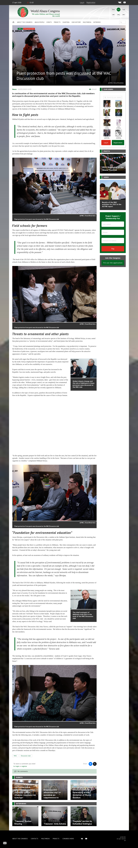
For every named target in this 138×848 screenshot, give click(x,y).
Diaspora (66, 22)
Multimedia (87, 22)
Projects (57, 22)
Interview (97, 22)
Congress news (68, 839)
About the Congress (24, 22)
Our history (76, 22)
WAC (20, 29)
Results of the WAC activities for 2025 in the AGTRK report (111, 204)
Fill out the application (112, 263)
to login (16, 766)
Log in (82, 2)
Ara (123, 14)
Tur (123, 9)
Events (49, 22)
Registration (90, 2)
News (14, 89)
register (24, 766)
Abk (113, 14)
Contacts (34, 839)
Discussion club (29, 29)
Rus (113, 9)
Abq (118, 14)
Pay (112, 248)
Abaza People (39, 22)
